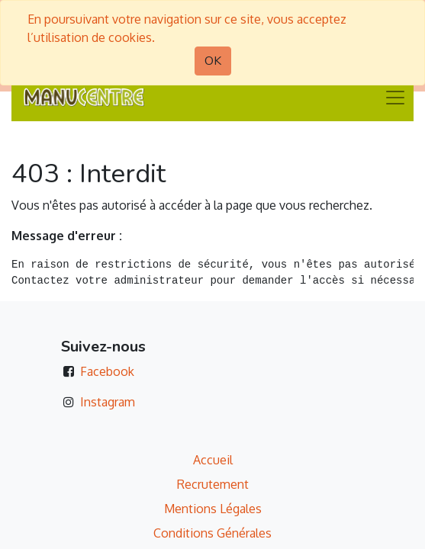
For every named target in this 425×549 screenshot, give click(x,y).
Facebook (107, 371)
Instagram (107, 401)
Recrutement (213, 484)
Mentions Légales (213, 508)
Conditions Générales (212, 533)
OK (212, 61)
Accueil (213, 459)
